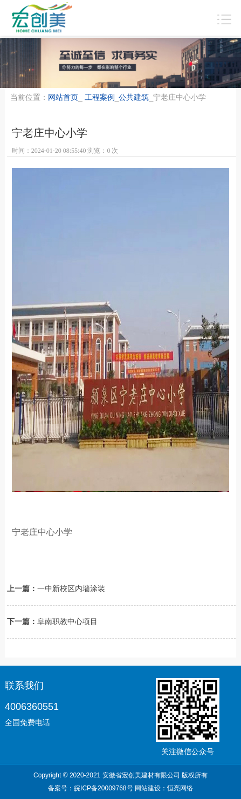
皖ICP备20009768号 (103, 788)
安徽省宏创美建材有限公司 (141, 775)
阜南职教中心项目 (67, 622)
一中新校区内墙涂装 (71, 589)
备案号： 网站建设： (120, 788)
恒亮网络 (180, 788)
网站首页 (63, 97)
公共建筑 (134, 97)
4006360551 (32, 706)
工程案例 (100, 97)
